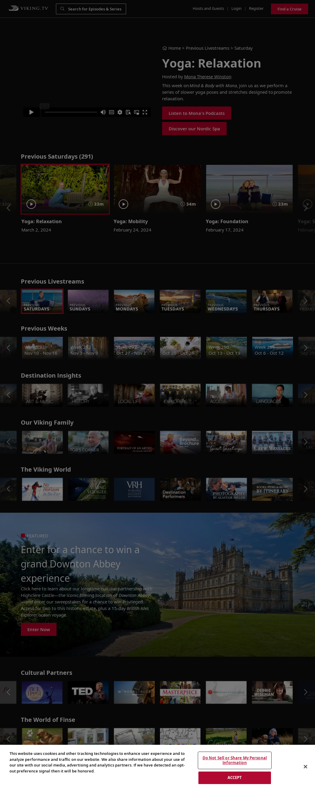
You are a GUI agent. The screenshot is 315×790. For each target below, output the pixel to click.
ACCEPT (235, 777)
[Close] (305, 766)
